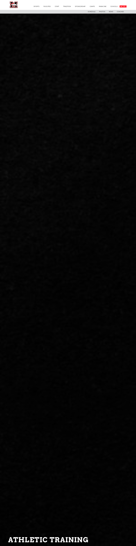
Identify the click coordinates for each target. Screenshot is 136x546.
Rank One (102, 6)
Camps (92, 6)
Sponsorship (80, 6)
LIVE (123, 6)
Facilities (47, 6)
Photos (102, 11)
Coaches (120, 11)
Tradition (67, 6)
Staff (57, 6)
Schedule (91, 11)
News (111, 11)
